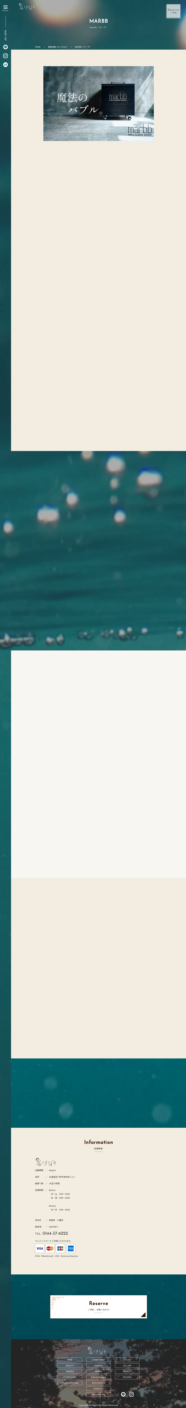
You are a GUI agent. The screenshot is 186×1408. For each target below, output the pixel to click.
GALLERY (127, 1365)
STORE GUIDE (69, 1377)
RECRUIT (127, 1371)
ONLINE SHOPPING (69, 1383)
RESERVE (127, 1377)
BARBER (70, 1371)
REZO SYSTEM (98, 1383)
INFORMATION (98, 1394)
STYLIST (127, 1359)
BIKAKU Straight (98, 1377)
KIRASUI (98, 1365)
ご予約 (173, 11)
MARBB (98, 1371)
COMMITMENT (98, 1359)
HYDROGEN (98, 1388)
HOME (70, 1359)
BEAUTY (70, 1365)
